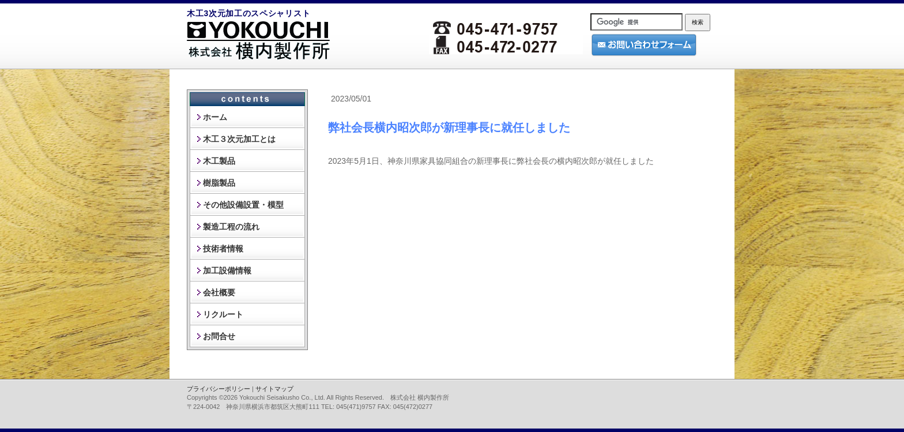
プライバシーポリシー (218, 388)
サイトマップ (274, 388)
